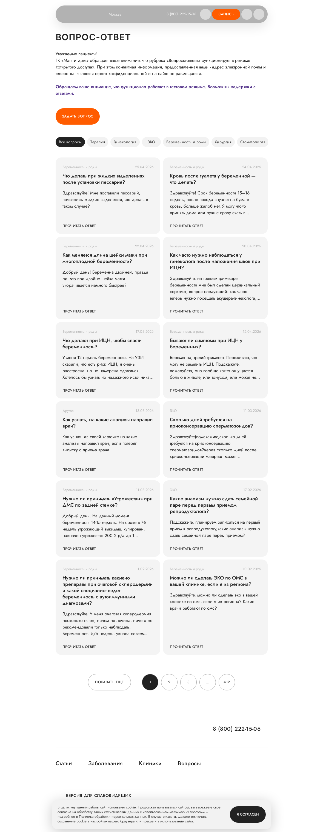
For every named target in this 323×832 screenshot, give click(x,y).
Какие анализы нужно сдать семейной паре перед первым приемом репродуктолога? (214, 505)
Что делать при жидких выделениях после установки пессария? (103, 179)
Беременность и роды (186, 142)
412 (227, 682)
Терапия (97, 142)
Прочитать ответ (79, 225)
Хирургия (223, 142)
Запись (226, 14)
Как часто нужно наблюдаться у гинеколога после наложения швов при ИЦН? (215, 261)
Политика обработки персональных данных (112, 816)
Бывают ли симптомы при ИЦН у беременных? (206, 343)
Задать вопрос (77, 116)
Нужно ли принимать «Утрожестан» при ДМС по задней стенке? (107, 502)
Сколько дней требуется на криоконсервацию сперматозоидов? (211, 423)
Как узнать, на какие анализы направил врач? (107, 423)
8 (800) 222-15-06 (181, 14)
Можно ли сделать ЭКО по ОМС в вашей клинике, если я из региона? (210, 581)
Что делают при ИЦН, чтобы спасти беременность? (102, 343)
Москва (119, 14)
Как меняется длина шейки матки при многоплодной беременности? (104, 258)
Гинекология (125, 142)
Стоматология (252, 142)
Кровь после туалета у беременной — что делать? (213, 179)
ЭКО (151, 142)
